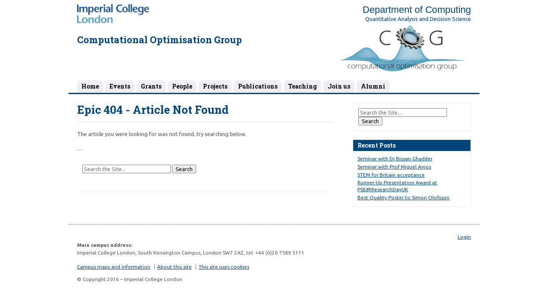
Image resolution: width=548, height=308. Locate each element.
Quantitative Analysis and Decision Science (418, 19)
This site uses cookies (224, 267)
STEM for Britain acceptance (391, 175)
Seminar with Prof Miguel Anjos (394, 166)
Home (90, 86)
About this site (174, 267)
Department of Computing (417, 9)
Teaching (302, 86)
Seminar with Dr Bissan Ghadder (394, 158)
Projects (215, 86)
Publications (257, 86)
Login (464, 237)
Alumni (373, 86)
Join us (339, 86)
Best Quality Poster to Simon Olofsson (403, 197)
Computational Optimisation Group (159, 39)
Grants (151, 86)
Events (120, 86)
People (182, 86)
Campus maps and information (113, 267)
